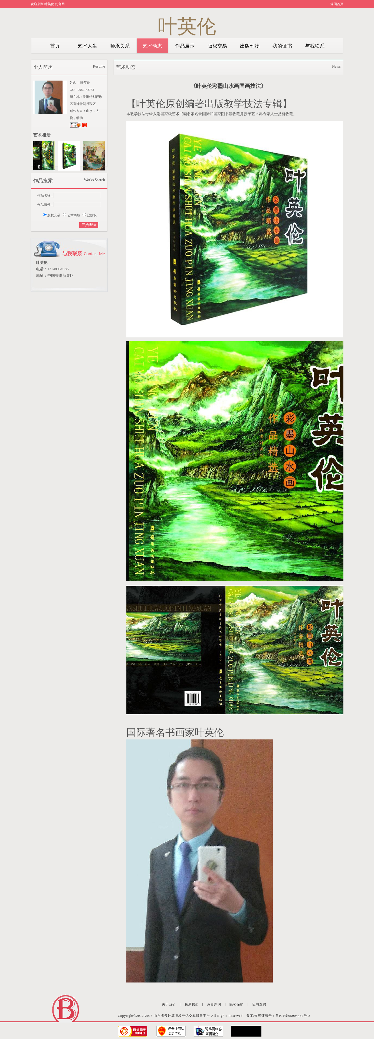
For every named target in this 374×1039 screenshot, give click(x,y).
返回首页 (336, 4)
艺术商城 (73, 215)
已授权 (92, 215)
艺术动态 (152, 46)
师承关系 (120, 46)
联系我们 (192, 1004)
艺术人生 (87, 46)
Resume (99, 66)
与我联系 (314, 46)
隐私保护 (236, 1004)
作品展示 (185, 46)
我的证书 (282, 46)
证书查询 (259, 1004)
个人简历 (43, 67)
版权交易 (217, 46)
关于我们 (169, 1004)
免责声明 (214, 1004)
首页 (55, 46)
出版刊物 (250, 46)
